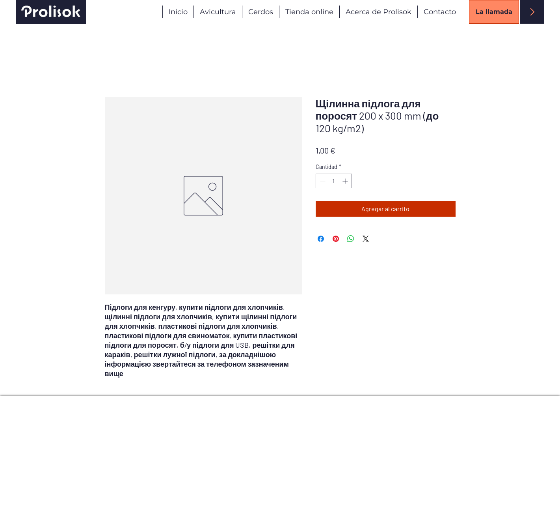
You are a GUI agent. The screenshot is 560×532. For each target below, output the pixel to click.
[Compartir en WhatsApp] (350, 239)
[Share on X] (365, 239)
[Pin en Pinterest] (335, 239)
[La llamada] (494, 12)
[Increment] (346, 181)
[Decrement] (322, 181)
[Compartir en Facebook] (321, 239)
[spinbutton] (334, 181)
